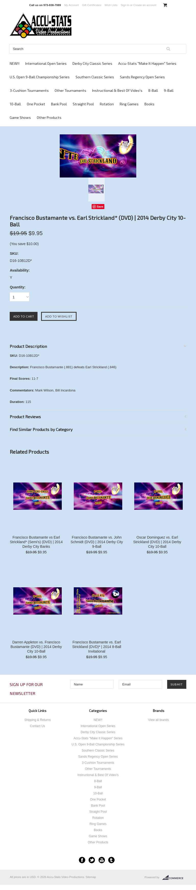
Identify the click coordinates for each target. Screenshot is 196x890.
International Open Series (46, 63)
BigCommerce (174, 877)
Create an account (144, 5)
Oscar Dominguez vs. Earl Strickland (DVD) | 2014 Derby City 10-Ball (157, 542)
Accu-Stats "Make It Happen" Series (147, 63)
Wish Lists (111, 5)
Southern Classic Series (95, 77)
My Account (71, 5)
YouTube (102, 860)
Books (149, 104)
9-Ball (169, 90)
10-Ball (15, 104)
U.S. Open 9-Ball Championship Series (40, 77)
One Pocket (36, 104)
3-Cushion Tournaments (29, 90)
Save (100, 206)
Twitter (92, 860)
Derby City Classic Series (92, 63)
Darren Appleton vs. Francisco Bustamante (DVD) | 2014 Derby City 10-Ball (36, 646)
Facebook (82, 860)
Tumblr (111, 860)
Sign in (125, 5)
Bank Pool (59, 104)
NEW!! (14, 63)
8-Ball (153, 90)
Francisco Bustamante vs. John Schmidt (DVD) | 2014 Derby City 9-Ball (96, 542)
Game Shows (20, 117)
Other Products (49, 117)
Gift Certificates (91, 5)
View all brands (158, 720)
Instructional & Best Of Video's (117, 90)
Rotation (107, 104)
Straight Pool (83, 104)
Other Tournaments (70, 90)
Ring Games (129, 104)
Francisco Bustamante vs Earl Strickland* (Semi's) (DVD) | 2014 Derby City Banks (36, 542)
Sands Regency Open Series (142, 77)
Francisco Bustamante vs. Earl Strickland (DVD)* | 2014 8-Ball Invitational (96, 646)
